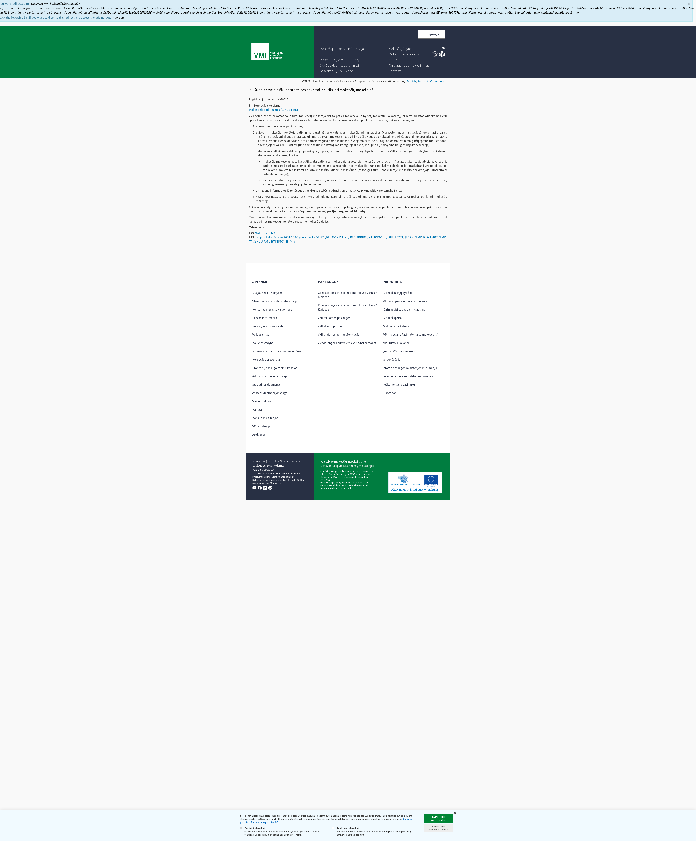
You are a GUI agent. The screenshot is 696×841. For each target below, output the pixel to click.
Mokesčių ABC (392, 318)
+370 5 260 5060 (263, 470)
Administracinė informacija (269, 376)
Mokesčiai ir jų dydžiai (397, 293)
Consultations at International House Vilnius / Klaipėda (347, 295)
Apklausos (259, 435)
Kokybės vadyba (262, 343)
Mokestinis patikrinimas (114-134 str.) (273, 110)
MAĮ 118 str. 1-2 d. (266, 233)
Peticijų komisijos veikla (267, 326)
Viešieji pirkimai (262, 401)
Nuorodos (389, 393)
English (411, 81)
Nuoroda (119, 17)
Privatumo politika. (263, 822)
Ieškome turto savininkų (399, 385)
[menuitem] (342, 48)
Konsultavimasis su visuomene (272, 309)
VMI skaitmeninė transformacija (338, 334)
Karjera (257, 410)
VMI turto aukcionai (396, 343)
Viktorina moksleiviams (398, 326)
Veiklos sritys (260, 334)
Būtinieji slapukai (252, 828)
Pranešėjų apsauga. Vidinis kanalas (274, 368)
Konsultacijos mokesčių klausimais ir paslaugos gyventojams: (276, 463)
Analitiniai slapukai (345, 828)
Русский (422, 81)
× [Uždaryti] (688, 4)
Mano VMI (276, 483)
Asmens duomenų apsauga (269, 393)
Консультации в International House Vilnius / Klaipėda (347, 307)
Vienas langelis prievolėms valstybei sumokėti (347, 343)
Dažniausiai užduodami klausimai (404, 309)
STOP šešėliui (392, 359)
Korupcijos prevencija (266, 359)
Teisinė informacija (264, 318)
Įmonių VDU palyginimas (399, 351)
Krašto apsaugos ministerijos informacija (410, 368)
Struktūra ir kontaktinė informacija (275, 301)
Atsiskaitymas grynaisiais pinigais (405, 301)
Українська (437, 81)
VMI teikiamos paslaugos (334, 318)
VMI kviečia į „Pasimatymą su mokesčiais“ (410, 334)
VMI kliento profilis (330, 326)
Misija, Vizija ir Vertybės (267, 293)
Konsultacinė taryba (265, 418)
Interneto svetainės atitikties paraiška (408, 376)
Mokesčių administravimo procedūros (276, 351)
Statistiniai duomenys (266, 385)
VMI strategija (261, 426)
